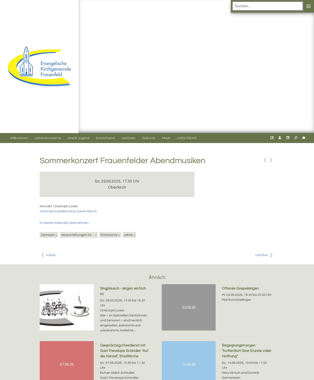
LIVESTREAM (186, 138)
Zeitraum (48, 235)
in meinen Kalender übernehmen (64, 223)
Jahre (128, 235)
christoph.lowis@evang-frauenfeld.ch (68, 211)
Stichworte (108, 235)
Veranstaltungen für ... (77, 235)
